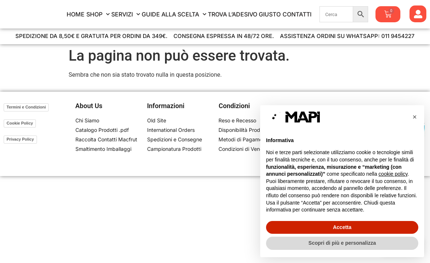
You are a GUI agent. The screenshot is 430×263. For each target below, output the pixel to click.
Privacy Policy (20, 139)
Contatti (297, 14)
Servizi (125, 14)
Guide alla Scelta (174, 14)
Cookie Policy (20, 123)
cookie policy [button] (392, 174)
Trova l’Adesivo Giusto (244, 14)
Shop (98, 14)
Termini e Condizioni (26, 107)
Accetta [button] (342, 227)
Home (76, 14)
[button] (414, 117)
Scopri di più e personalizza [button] (342, 243)
